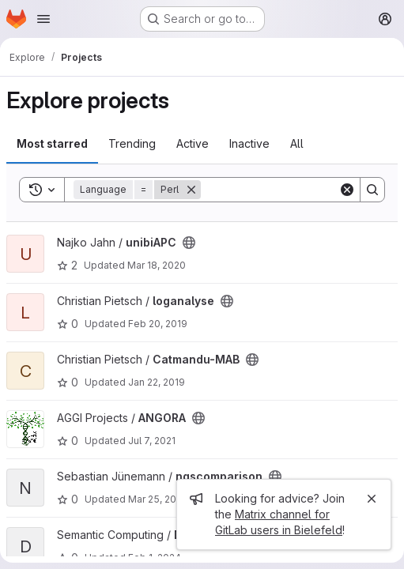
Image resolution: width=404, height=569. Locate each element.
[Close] (371, 498)
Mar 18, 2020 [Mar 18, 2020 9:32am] (156, 265)
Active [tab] (192, 143)
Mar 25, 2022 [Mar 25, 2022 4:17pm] (157, 499)
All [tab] (297, 143)
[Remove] (191, 189)
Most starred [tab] (52, 143)
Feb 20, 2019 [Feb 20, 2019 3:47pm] (157, 324)
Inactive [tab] (249, 143)
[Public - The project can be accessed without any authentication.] (189, 242)
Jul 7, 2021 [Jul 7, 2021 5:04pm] (152, 441)
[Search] (299, 189)
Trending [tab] (132, 143)
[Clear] (347, 189)
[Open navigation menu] (43, 19)
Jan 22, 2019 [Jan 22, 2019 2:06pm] (156, 382)
